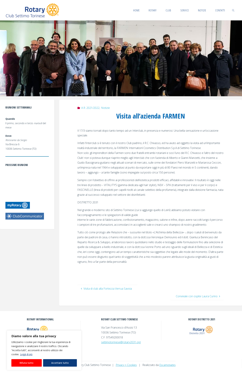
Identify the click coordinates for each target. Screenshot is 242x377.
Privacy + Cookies (126, 365)
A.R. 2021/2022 (90, 108)
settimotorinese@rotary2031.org (121, 342)
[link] (233, 10)
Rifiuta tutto (26, 362)
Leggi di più (26, 354)
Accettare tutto (60, 362)
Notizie (105, 108)
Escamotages (167, 365)
